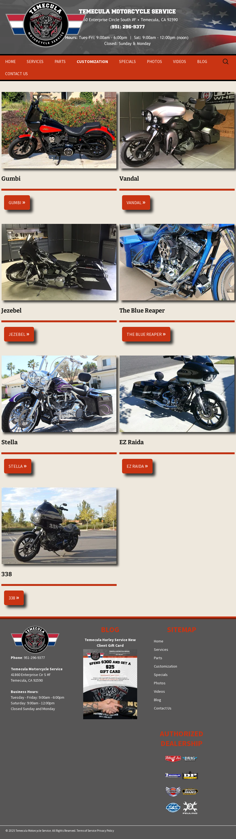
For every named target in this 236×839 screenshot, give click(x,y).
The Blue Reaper (146, 333)
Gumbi (17, 202)
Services (35, 61)
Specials (127, 61)
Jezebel (19, 333)
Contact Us (16, 73)
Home (10, 61)
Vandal (136, 202)
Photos (154, 61)
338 (14, 597)
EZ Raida (137, 465)
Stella (18, 465)
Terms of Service (86, 831)
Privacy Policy (105, 831)
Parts (60, 61)
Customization (92, 61)
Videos (179, 61)
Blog (202, 61)
